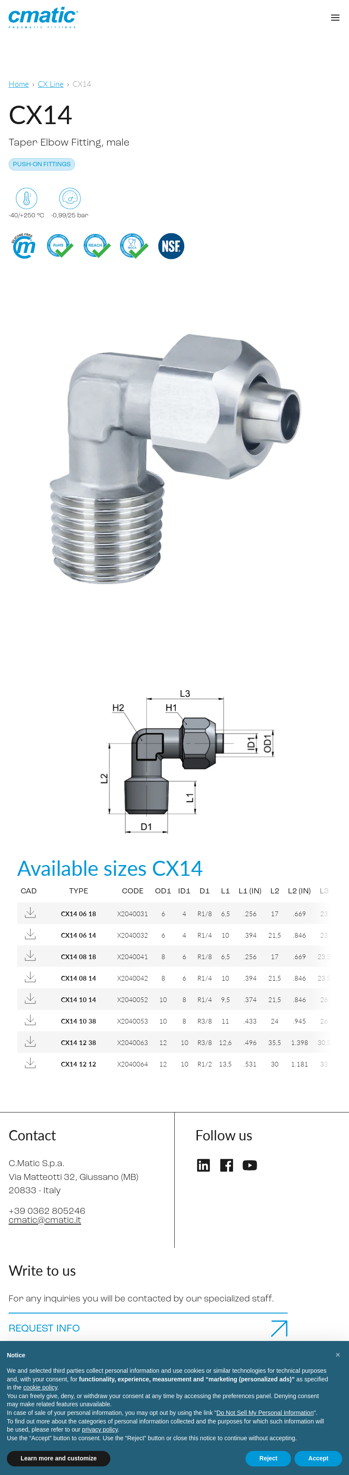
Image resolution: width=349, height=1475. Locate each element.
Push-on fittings (42, 165)
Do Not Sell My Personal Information (264, 1412)
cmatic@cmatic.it (45, 1220)
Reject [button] (268, 1458)
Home (19, 83)
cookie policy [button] (40, 1387)
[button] (338, 1355)
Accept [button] (318, 1458)
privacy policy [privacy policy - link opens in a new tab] (100, 1429)
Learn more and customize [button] (59, 1458)
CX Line (51, 83)
